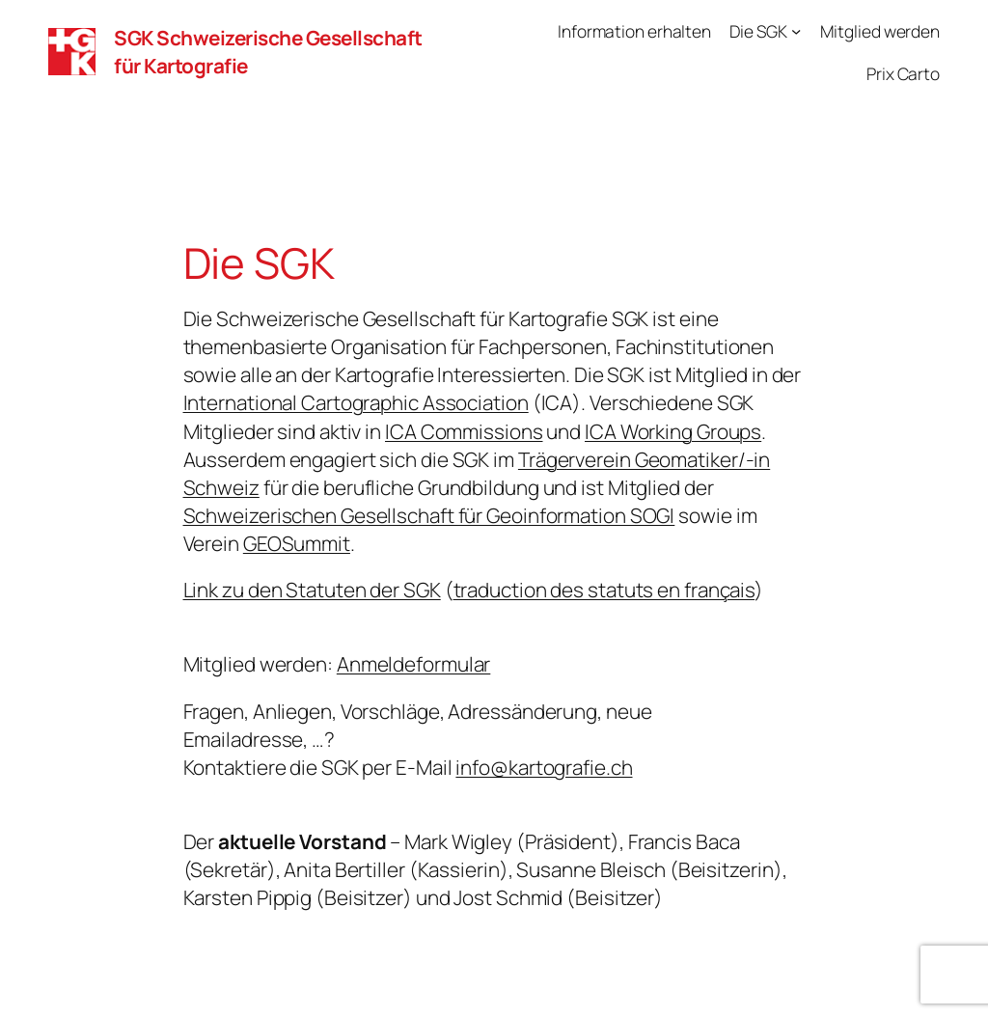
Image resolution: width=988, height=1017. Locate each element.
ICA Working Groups (673, 431)
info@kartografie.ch (543, 767)
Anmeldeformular (414, 663)
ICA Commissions (464, 431)
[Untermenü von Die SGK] (796, 31)
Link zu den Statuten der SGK (312, 589)
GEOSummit (296, 543)
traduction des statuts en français (604, 589)
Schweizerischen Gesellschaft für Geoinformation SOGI (429, 515)
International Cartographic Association (356, 402)
